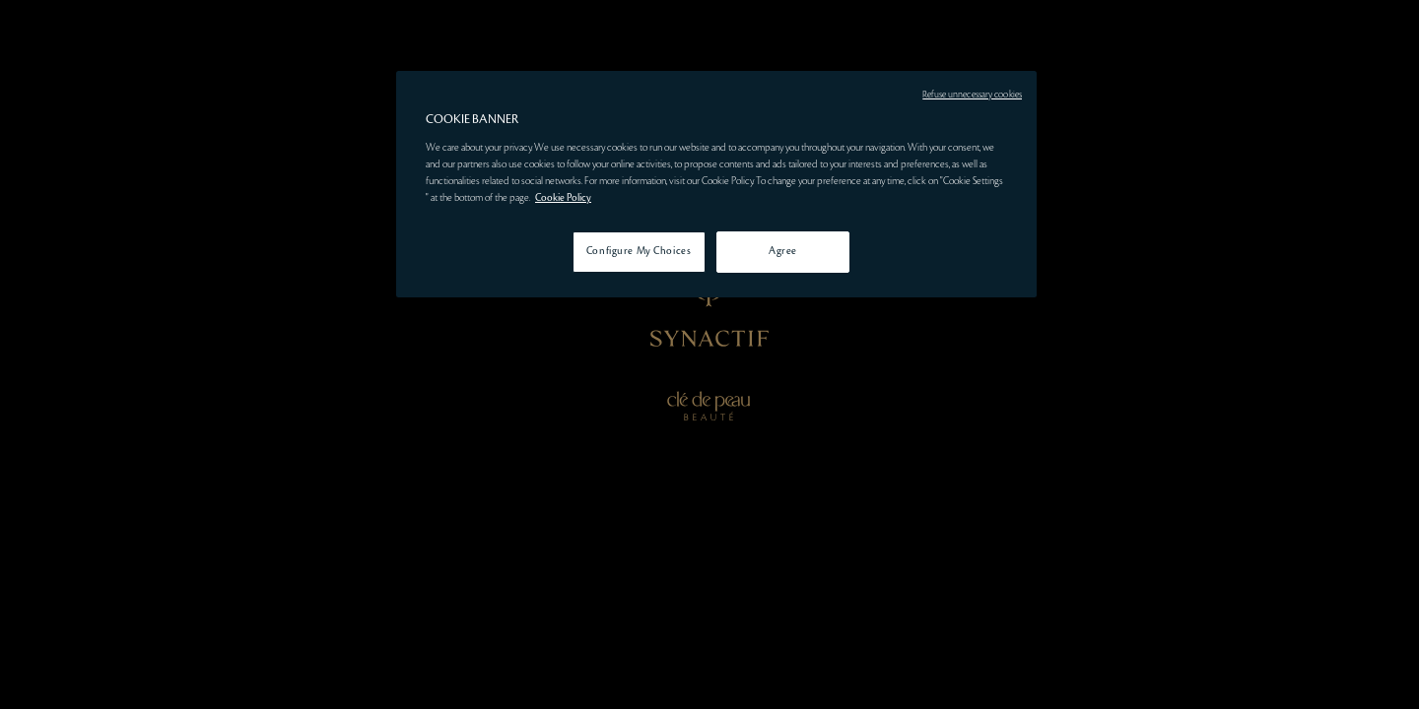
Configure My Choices (638, 251)
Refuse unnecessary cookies (972, 94)
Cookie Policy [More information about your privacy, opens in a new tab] (563, 198)
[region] (716, 184)
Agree (783, 251)
